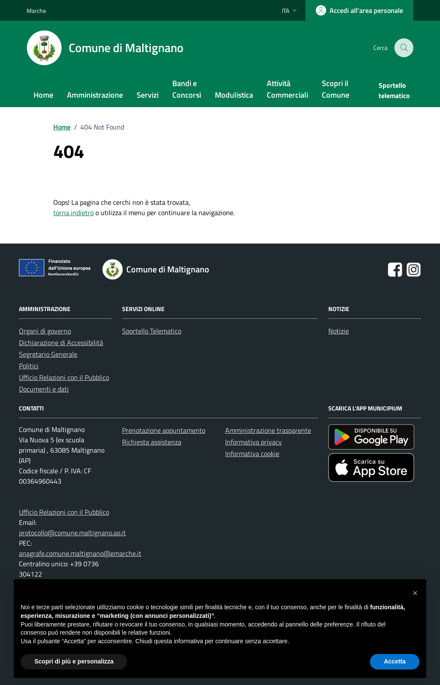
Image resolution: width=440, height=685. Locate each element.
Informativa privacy (253, 442)
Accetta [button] (395, 661)
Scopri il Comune (335, 89)
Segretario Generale (48, 354)
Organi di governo (45, 331)
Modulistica (234, 95)
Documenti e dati (44, 389)
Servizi (148, 95)
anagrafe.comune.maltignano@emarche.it (80, 553)
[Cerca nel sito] (404, 48)
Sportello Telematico (151, 331)
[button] (415, 593)
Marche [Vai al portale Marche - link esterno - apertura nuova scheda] (36, 10)
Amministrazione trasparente (268, 430)
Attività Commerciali (287, 89)
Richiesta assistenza (151, 442)
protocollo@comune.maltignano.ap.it (72, 533)
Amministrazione (95, 95)
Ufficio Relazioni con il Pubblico (64, 377)
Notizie (338, 331)
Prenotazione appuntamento (163, 430)
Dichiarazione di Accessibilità (61, 342)
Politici (29, 366)
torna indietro (73, 212)
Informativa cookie (252, 453)
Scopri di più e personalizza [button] (73, 661)
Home (43, 95)
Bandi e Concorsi (186, 89)
